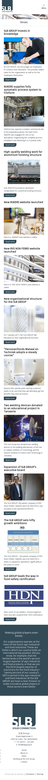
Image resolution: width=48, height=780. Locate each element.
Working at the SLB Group (24, 759)
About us (24, 753)
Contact (24, 762)
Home (24, 750)
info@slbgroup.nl (25, 744)
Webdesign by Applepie (14, 774)
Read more (10, 79)
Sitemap (40, 774)
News (24, 756)
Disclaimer (30, 774)
